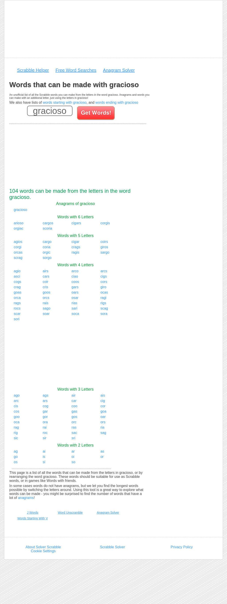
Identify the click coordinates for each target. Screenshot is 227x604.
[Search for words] (96, 114)
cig (102, 401)
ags (45, 395)
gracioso (20, 210)
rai (45, 427)
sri (73, 438)
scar (17, 314)
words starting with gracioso (64, 102)
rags (17, 303)
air (74, 395)
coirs (104, 242)
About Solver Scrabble (43, 547)
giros (104, 247)
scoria (47, 228)
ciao (75, 276)
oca (17, 422)
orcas (18, 252)
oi (73, 457)
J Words (32, 512)
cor (102, 406)
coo (74, 406)
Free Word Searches (75, 70)
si (44, 462)
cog (45, 406)
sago (46, 308)
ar (73, 451)
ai (44, 451)
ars (45, 401)
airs (45, 271)
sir (44, 438)
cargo (47, 242)
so (73, 462)
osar (75, 298)
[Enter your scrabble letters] (49, 111)
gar (45, 411)
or (102, 457)
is (44, 457)
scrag (18, 258)
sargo (104, 252)
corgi (18, 247)
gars (75, 287)
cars (46, 276)
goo (17, 417)
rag (16, 427)
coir (45, 282)
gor (45, 417)
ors (102, 422)
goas (18, 292)
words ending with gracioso (116, 102)
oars (75, 292)
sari (74, 308)
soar (46, 314)
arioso (18, 223)
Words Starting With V (32, 518)
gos (74, 417)
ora (45, 422)
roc (45, 433)
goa (103, 411)
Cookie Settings (43, 551)
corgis (105, 223)
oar (103, 417)
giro (103, 287)
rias (74, 303)
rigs (103, 303)
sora (103, 314)
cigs (103, 276)
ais (102, 395)
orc (74, 422)
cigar (75, 242)
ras (74, 427)
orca (17, 298)
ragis (75, 252)
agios (18, 242)
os (16, 462)
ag (16, 451)
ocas (104, 292)
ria (102, 427)
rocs (17, 308)
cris (45, 287)
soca (75, 314)
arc (16, 401)
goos (46, 292)
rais (45, 303)
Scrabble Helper (33, 70)
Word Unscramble (70, 512)
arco (75, 271)
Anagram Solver (119, 70)
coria (46, 247)
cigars (76, 223)
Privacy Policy (182, 547)
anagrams (26, 498)
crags (76, 247)
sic (16, 438)
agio (17, 271)
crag (17, 287)
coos (75, 282)
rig (16, 433)
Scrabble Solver (112, 547)
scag (104, 308)
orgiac (18, 228)
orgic (46, 252)
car (74, 401)
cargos (48, 223)
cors (103, 282)
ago (17, 395)
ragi (103, 298)
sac (74, 433)
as (102, 451)
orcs (46, 298)
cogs (17, 282)
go (16, 457)
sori (17, 319)
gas (74, 411)
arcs (103, 271)
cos (16, 411)
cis (16, 406)
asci (17, 276)
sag (103, 433)
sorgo (47, 258)
